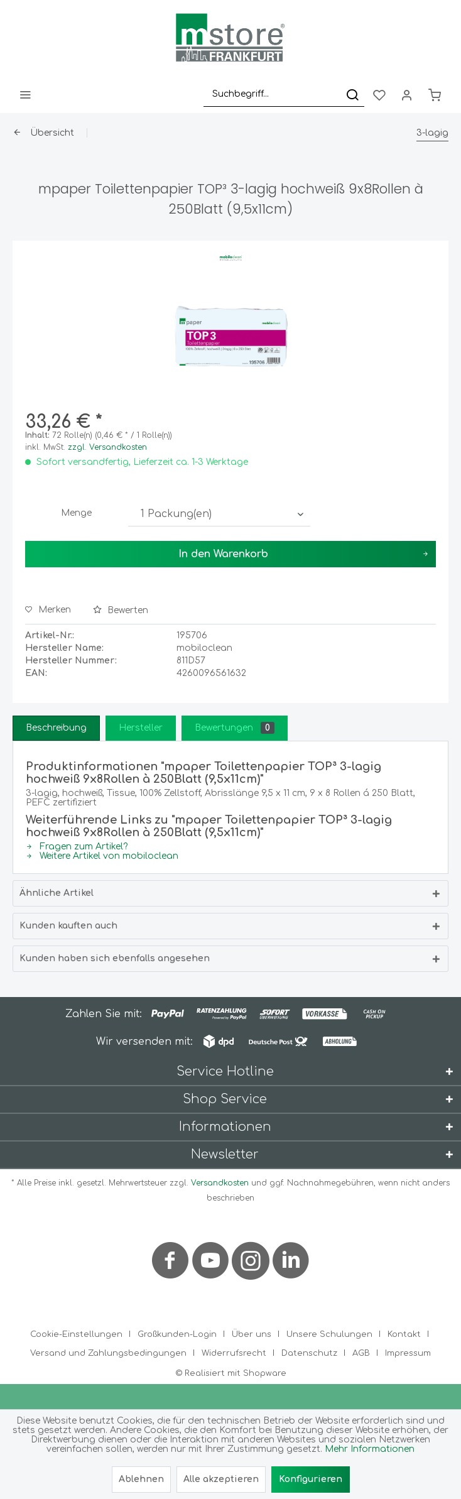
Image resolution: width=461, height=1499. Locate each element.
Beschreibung (56, 728)
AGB (361, 1353)
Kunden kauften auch (68, 925)
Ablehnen (141, 1479)
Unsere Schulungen (329, 1334)
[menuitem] (25, 94)
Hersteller (141, 728)
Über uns (251, 1334)
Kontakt (404, 1334)
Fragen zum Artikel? (76, 846)
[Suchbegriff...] (283, 94)
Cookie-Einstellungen (76, 1334)
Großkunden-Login (177, 1334)
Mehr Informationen (370, 1449)
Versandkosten (220, 1183)
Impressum (408, 1353)
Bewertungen (234, 728)
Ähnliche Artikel (56, 893)
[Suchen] (352, 94)
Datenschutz (309, 1353)
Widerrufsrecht (234, 1353)
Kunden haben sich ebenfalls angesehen (114, 958)
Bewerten (120, 610)
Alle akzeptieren (221, 1479)
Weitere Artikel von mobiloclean (102, 856)
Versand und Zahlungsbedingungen (108, 1353)
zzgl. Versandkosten (107, 447)
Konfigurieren (310, 1479)
